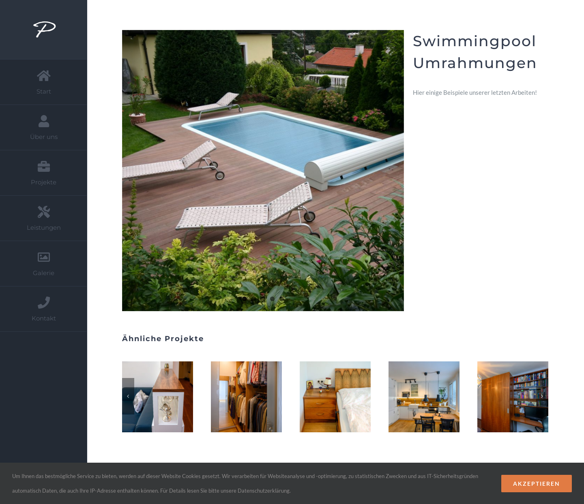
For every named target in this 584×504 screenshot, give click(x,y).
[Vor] (542, 396)
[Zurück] (128, 396)
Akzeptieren (536, 483)
